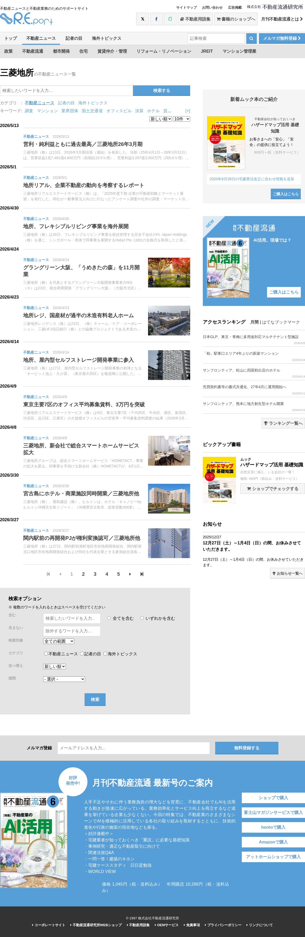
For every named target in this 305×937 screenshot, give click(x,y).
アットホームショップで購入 (273, 857)
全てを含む (120, 618)
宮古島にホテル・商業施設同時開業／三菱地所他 (81, 493)
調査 (29, 111)
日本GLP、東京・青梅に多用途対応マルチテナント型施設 (254, 340)
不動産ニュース (41, 38)
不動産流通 (32, 51)
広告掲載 (235, 7)
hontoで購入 (273, 827)
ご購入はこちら (286, 194)
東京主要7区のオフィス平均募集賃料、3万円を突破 (84, 404)
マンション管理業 (239, 51)
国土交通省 (92, 111)
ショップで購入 (273, 798)
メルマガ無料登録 (282, 38)
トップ (10, 38)
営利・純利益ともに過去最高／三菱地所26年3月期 (82, 144)
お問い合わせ (212, 7)
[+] (187, 111)
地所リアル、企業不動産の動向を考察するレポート (83, 185)
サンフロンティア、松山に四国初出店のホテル (254, 373)
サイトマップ (186, 7)
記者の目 (74, 38)
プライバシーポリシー (223, 925)
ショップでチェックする (272, 488)
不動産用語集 (195, 19)
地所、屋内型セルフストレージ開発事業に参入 (78, 360)
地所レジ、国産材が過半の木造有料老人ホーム (78, 315)
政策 (8, 51)
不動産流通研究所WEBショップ (96, 925)
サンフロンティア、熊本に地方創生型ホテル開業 (254, 407)
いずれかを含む (157, 618)
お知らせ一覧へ (287, 573)
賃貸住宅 (171, 111)
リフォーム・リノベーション (163, 51)
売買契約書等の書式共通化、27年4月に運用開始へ (254, 390)
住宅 (83, 51)
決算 (139, 111)
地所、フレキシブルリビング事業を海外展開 (76, 226)
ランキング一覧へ (283, 423)
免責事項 (192, 925)
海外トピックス (106, 38)
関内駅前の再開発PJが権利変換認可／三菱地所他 (81, 538)
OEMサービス (167, 925)
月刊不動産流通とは (282, 19)
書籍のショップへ (236, 19)
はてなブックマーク (281, 322)
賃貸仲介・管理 (112, 51)
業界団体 (69, 111)
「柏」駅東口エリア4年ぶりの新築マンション (254, 356)
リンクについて (260, 925)
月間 (254, 322)
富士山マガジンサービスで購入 (273, 812)
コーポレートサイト (48, 925)
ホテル (153, 111)
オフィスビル (119, 111)
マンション (47, 111)
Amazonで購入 (273, 842)
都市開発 (61, 51)
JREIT (207, 51)
